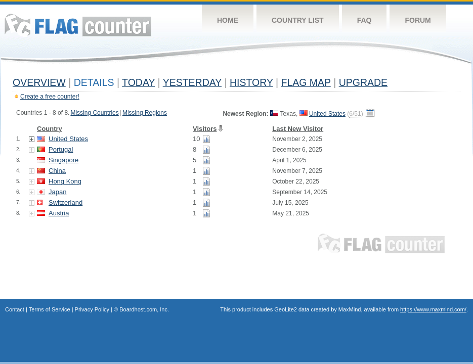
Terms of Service (49, 309)
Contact (14, 309)
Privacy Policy (92, 309)
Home (227, 20)
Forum (418, 20)
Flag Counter (78, 25)
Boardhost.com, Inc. (144, 309)
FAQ (364, 20)
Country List (298, 20)
